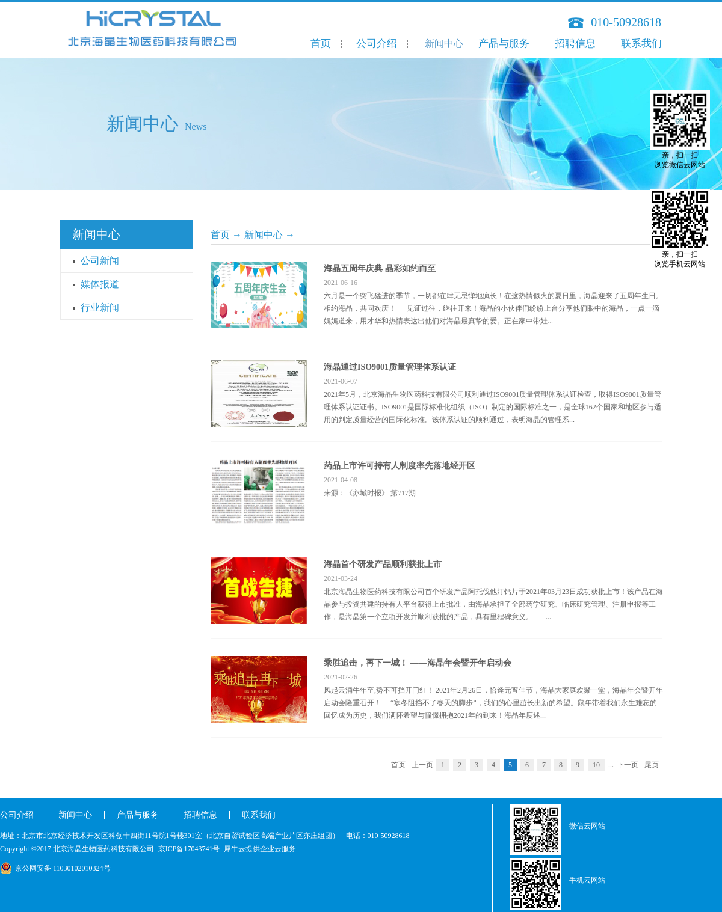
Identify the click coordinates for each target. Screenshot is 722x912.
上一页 (422, 765)
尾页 (651, 765)
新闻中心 (263, 235)
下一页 (627, 765)
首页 (320, 43)
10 (596, 765)
